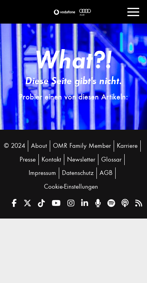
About (39, 146)
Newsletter (81, 160)
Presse (28, 160)
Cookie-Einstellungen (71, 187)
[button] (64, 12)
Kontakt (51, 160)
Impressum (42, 173)
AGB (106, 173)
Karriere (127, 146)
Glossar (111, 160)
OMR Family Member (82, 146)
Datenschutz (78, 173)
